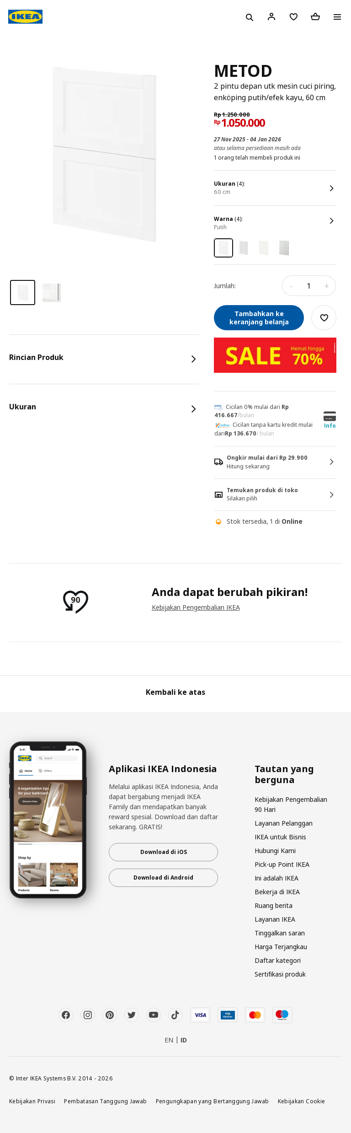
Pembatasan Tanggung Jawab (105, 1101)
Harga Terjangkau (281, 946)
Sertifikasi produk (280, 974)
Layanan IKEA (275, 919)
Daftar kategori (278, 960)
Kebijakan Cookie (301, 1101)
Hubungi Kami (275, 850)
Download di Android (163, 877)
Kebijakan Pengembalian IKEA (196, 607)
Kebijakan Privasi (32, 1101)
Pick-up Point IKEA (282, 864)
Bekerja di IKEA (277, 891)
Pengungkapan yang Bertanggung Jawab (212, 1101)
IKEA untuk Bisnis (280, 836)
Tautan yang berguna (284, 774)
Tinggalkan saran (280, 933)
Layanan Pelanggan (284, 823)
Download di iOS (163, 852)
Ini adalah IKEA (276, 878)
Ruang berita (273, 905)
